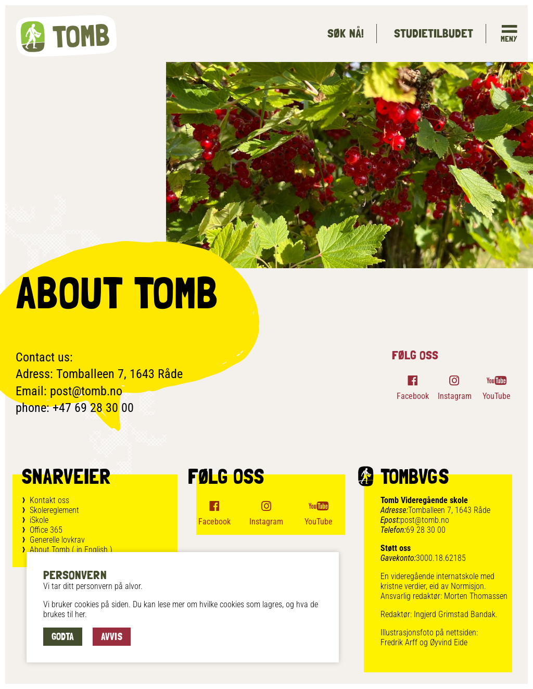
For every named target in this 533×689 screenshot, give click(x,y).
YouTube (497, 396)
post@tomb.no (424, 520)
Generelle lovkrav (57, 540)
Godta (63, 636)
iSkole (39, 520)
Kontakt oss (49, 500)
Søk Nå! (345, 33)
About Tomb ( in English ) (71, 550)
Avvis (111, 636)
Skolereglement (54, 510)
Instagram (455, 396)
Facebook (413, 396)
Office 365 (46, 530)
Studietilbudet (433, 33)
